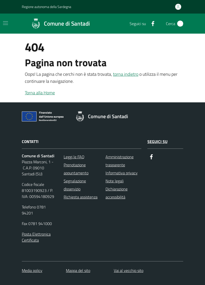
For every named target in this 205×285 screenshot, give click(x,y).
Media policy (32, 270)
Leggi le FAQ (74, 157)
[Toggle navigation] (6, 23)
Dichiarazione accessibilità (117, 193)
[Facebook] (151, 24)
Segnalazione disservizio (75, 185)
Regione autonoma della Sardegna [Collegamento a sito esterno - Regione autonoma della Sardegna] (46, 6)
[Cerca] (180, 24)
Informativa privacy (122, 173)
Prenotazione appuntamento (76, 169)
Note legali (115, 181)
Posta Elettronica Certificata (36, 237)
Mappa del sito (78, 270)
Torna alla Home (40, 92)
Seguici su (157, 141)
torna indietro (125, 74)
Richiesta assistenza (80, 197)
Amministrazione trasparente (120, 161)
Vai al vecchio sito (128, 270)
